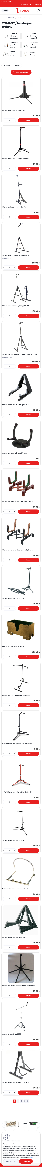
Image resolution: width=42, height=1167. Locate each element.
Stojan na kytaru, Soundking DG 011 (15, 1082)
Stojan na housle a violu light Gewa (15, 405)
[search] (39, 10)
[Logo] (23, 10)
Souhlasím (25, 1161)
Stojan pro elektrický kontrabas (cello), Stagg (19, 354)
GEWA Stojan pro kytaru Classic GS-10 (17, 744)
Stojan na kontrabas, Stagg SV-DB (15, 255)
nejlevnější (6, 65)
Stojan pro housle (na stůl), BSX (14, 453)
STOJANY (11, 18)
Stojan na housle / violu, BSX (13, 598)
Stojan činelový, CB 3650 (11, 1034)
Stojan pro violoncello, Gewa (13, 647)
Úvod (3, 18)
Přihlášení (25, 4)
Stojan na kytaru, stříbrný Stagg (14, 840)
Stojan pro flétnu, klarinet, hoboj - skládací (18, 986)
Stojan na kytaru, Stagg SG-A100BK (16, 159)
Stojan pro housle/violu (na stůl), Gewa (17, 502)
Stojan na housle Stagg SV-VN (14, 207)
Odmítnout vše (11, 1161)
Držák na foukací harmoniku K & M (15, 889)
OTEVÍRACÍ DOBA (6, 1)
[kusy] (9, 120)
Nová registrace (36, 4)
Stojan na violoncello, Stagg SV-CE (15, 306)
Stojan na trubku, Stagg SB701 (13, 110)
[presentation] (4, 1125)
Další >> (26, 1101)
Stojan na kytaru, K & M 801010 (13, 937)
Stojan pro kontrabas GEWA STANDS (16, 695)
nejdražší (17, 65)
